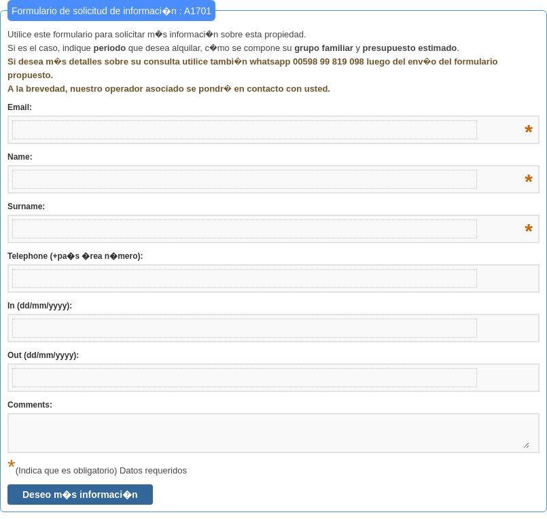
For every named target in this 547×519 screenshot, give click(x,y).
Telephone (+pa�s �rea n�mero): (75, 256)
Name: (270, 157)
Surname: (270, 207)
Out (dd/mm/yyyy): (43, 355)
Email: (270, 108)
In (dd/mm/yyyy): (39, 305)
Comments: (29, 405)
